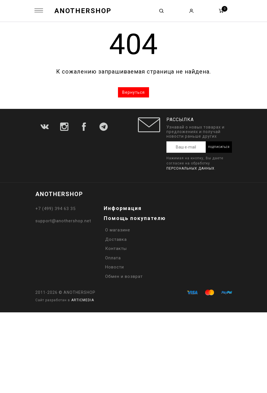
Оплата (113, 257)
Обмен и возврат (124, 276)
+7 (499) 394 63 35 (55, 208)
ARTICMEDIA (82, 300)
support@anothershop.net (63, 220)
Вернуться (133, 92)
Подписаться (219, 147)
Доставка (116, 239)
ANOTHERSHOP (82, 11)
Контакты (116, 248)
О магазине (117, 230)
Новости (114, 267)
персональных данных (190, 168)
